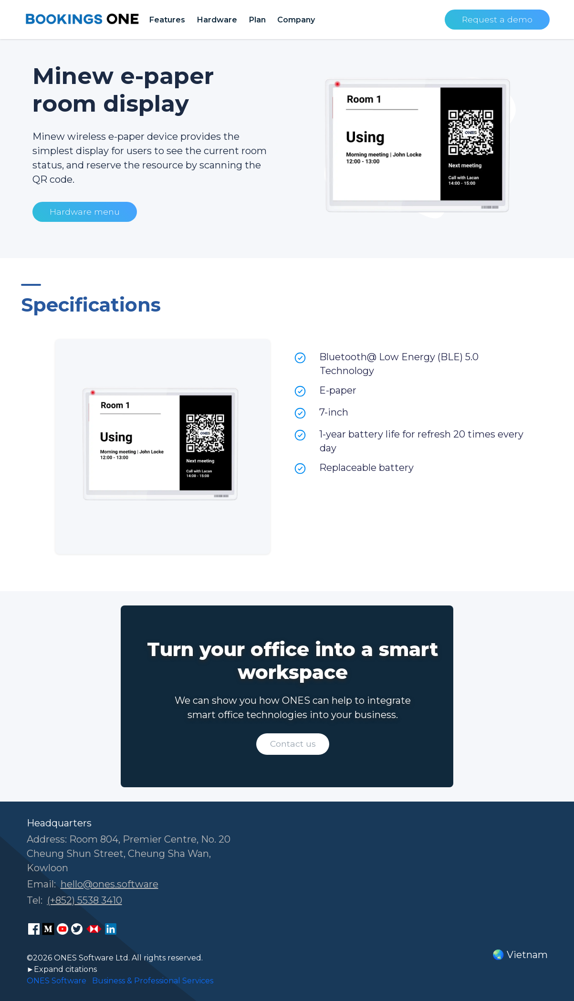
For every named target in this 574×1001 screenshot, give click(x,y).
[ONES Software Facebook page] (34, 929)
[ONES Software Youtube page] (62, 929)
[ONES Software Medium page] (48, 929)
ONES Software (56, 980)
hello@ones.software (109, 884)
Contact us (293, 744)
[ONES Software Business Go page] (94, 929)
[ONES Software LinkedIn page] (111, 929)
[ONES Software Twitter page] (77, 929)
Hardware (217, 19)
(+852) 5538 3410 (84, 900)
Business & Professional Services (152, 980)
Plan (257, 19)
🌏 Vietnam (520, 954)
